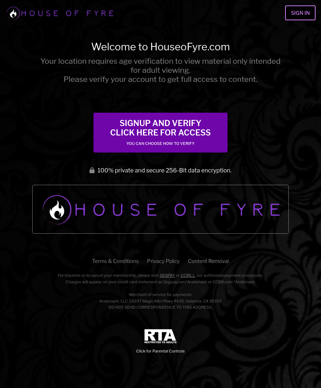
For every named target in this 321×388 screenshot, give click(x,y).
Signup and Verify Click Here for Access (160, 132)
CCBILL (187, 275)
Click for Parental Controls (160, 341)
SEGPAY (167, 275)
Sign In (300, 13)
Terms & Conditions (115, 261)
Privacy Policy (163, 261)
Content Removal (208, 261)
